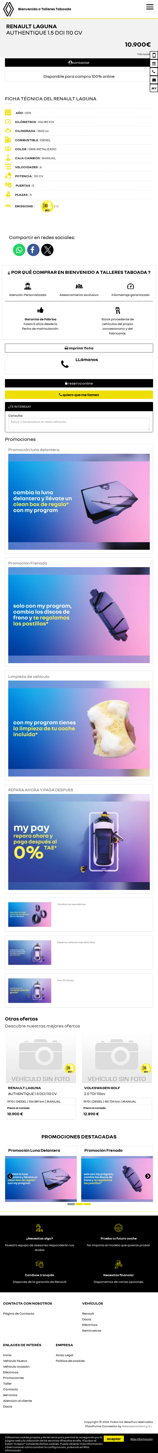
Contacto (10, 1389)
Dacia (86, 1319)
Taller (7, 1383)
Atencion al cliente (17, 1401)
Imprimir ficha (79, 348)
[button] (71, 1204)
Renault (88, 1313)
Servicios (10, 1395)
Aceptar (114, 1438)
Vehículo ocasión (16, 1366)
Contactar (79, 62)
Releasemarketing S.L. (137, 1426)
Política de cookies (70, 1361)
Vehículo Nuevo (15, 1361)
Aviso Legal (64, 1355)
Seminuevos (91, 1330)
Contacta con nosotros (27, 1303)
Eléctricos (89, 1325)
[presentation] (10, 1177)
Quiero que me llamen (79, 394)
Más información (141, 1439)
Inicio (7, 1355)
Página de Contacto (18, 1313)
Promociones (13, 1378)
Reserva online (79, 383)
